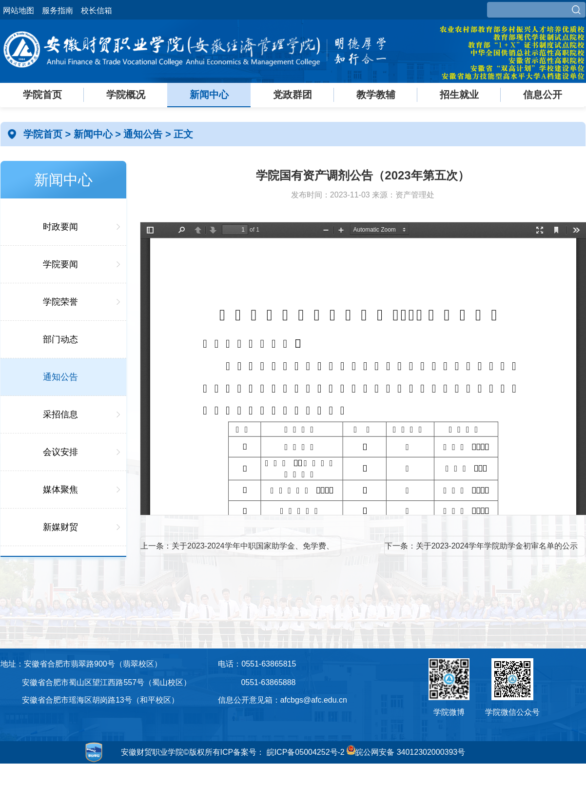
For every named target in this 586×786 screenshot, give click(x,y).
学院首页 (42, 94)
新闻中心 (209, 94)
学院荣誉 (60, 302)
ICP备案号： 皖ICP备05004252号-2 (282, 752)
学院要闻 (60, 264)
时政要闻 (60, 227)
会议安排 (60, 452)
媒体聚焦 (60, 489)
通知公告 (144, 134)
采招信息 (60, 414)
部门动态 (60, 339)
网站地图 (18, 10)
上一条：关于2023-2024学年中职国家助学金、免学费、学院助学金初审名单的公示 (237, 549)
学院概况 (125, 94)
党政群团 (292, 94)
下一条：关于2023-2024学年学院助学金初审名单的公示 (481, 546)
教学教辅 (375, 94)
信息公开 (542, 94)
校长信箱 (96, 10)
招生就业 (459, 94)
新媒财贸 (60, 527)
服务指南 (57, 10)
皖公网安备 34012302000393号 (406, 752)
